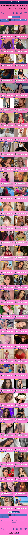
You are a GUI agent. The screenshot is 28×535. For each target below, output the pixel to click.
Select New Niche (16, 512)
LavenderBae (2, 289)
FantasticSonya (3, 215)
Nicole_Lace (2, 185)
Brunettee (16, 392)
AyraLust (15, 378)
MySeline (16, 318)
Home (10, 512)
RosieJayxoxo (16, 112)
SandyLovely (2, 156)
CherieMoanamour (17, 230)
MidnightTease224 (3, 141)
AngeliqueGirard (17, 481)
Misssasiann (16, 68)
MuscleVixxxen (3, 82)
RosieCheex (16, 289)
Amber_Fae (2, 171)
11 (1, 21)
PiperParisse (16, 23)
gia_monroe (2, 348)
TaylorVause (16, 38)
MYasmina (16, 466)
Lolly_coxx (2, 274)
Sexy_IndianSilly (3, 422)
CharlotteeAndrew (3, 451)
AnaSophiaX (2, 112)
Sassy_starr (16, 97)
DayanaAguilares (17, 451)
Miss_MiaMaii (2, 392)
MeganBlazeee (16, 333)
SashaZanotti (16, 304)
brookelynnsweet (3, 68)
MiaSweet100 (16, 495)
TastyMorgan (2, 97)
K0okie (15, 185)
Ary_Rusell (16, 422)
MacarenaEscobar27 (3, 466)
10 (25, 19)
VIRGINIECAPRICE (3, 259)
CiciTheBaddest (17, 245)
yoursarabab (16, 407)
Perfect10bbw (2, 230)
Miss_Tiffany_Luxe (17, 348)
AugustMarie (16, 259)
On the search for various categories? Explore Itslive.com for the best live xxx (14, 521)
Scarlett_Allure (3, 38)
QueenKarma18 (17, 274)
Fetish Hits (17, 533)
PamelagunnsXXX (3, 333)
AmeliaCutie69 (2, 304)
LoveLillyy (2, 23)
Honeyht (1, 481)
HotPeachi (2, 245)
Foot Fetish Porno (7, 12)
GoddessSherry (17, 156)
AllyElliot (2, 495)
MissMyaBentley (17, 141)
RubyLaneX (16, 82)
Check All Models (4, 19)
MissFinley (16, 215)
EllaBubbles (2, 407)
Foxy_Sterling (16, 171)
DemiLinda (2, 378)
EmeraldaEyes (2, 318)
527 (5, 21)
